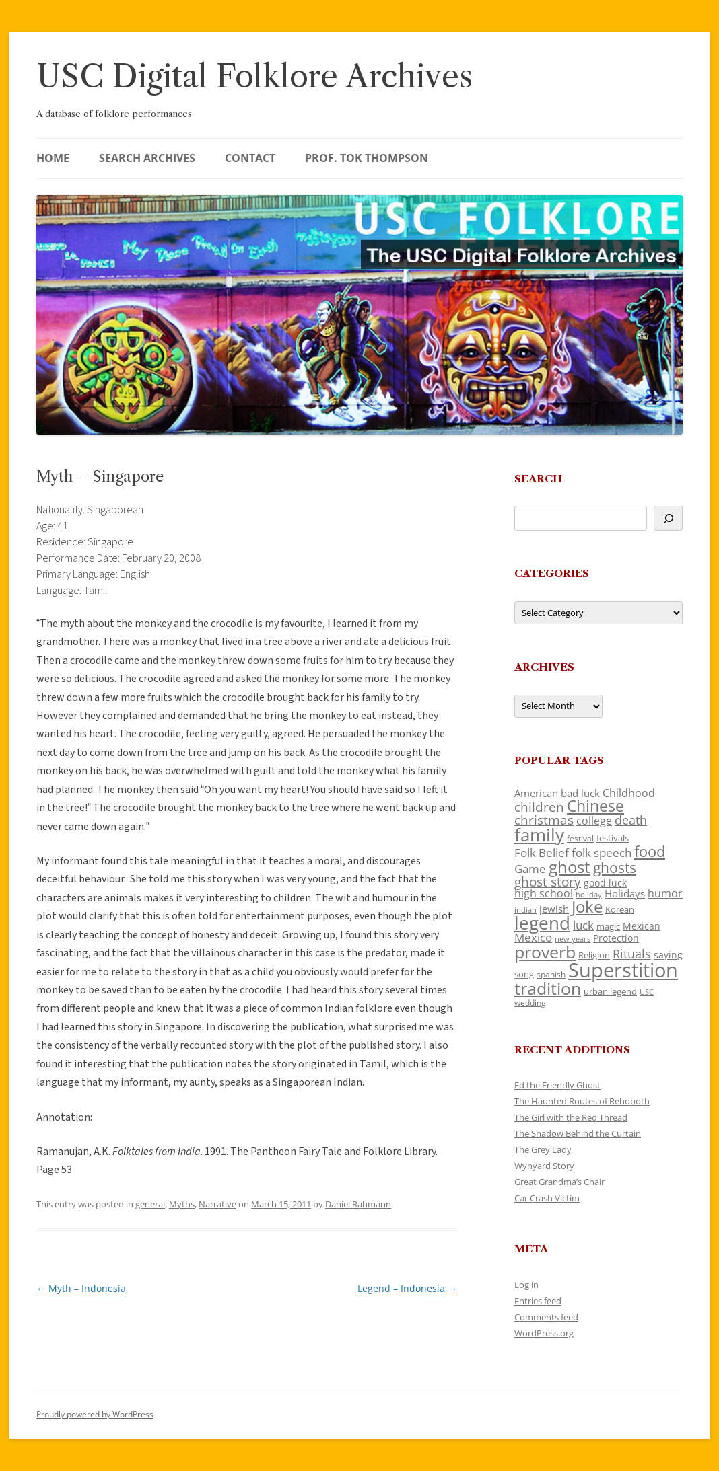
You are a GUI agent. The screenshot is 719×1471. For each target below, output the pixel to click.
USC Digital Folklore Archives (254, 76)
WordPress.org (544, 1333)
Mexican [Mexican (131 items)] (641, 925)
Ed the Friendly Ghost (557, 1085)
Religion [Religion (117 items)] (594, 955)
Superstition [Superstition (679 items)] (623, 969)
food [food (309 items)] (649, 851)
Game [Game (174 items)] (530, 868)
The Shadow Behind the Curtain (577, 1133)
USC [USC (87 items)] (647, 992)
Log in (526, 1285)
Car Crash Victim (547, 1198)
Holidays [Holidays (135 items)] (625, 893)
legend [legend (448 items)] (542, 922)
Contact (250, 158)
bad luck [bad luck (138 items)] (580, 793)
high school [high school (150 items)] (543, 893)
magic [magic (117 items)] (608, 926)
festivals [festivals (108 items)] (612, 838)
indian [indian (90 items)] (525, 910)
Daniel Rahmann (358, 1204)
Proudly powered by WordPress (94, 1414)
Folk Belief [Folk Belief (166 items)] (541, 852)
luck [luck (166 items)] (583, 925)
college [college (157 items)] (594, 820)
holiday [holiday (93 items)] (589, 894)
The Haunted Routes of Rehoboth (582, 1101)
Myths (182, 1204)
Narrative (217, 1204)
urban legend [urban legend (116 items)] (610, 991)
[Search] (668, 518)
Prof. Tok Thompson (366, 158)
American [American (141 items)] (536, 793)
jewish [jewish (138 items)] (554, 908)
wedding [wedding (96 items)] (530, 1002)
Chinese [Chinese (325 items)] (595, 806)
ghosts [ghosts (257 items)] (614, 867)
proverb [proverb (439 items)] (545, 951)
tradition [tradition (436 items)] (547, 988)
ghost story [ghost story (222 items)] (547, 881)
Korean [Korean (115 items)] (619, 909)
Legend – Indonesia (407, 1288)
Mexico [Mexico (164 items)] (533, 937)
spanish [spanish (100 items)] (551, 974)
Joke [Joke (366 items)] (587, 906)
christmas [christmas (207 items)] (544, 819)
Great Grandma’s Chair (559, 1182)
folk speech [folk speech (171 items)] (601, 852)
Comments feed (546, 1317)
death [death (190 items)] (631, 820)
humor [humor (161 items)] (665, 893)
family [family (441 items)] (539, 834)
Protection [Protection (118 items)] (616, 938)
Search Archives (147, 158)
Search (538, 478)
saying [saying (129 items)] (668, 954)
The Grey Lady (543, 1149)
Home (52, 158)
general (150, 1204)
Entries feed (537, 1301)
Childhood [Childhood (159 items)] (629, 793)
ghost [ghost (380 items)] (569, 867)
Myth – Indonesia (81, 1288)
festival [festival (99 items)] (580, 838)
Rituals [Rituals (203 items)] (632, 953)
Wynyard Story (544, 1166)
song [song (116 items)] (524, 974)
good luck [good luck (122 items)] (605, 882)
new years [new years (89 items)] (572, 939)
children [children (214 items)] (539, 807)
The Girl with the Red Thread (570, 1117)
